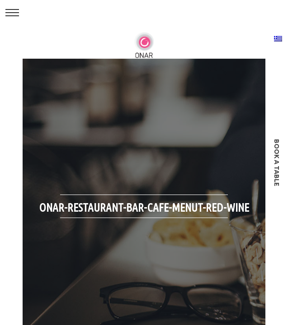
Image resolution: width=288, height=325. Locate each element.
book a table (276, 162)
